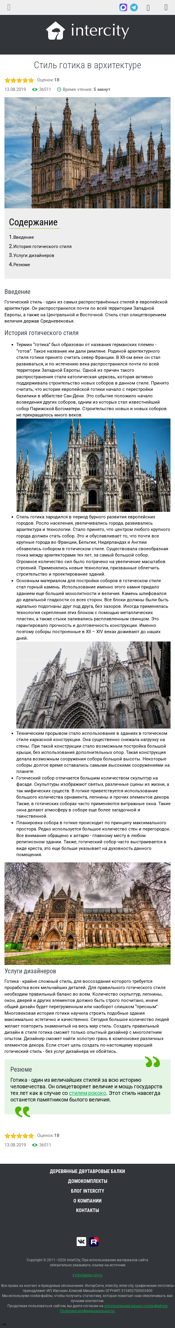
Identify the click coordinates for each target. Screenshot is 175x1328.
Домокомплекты (87, 1181)
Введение (23, 237)
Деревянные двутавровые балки (87, 1171)
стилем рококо (87, 1093)
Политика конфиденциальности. (87, 1311)
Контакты (87, 1210)
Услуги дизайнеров (33, 255)
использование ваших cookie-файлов (136, 1306)
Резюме (21, 264)
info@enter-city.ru (89, 1275)
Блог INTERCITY (87, 1191)
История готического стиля (42, 246)
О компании (87, 1201)
